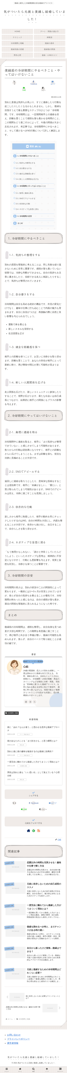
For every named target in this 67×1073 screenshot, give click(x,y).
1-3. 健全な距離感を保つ (26, 175)
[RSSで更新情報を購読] (34, 706)
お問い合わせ (14, 1041)
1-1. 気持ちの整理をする (26, 164)
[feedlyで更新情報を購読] (30, 706)
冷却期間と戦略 (11, 718)
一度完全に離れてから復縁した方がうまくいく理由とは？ (33, 767)
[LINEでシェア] (24, 88)
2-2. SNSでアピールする (26, 201)
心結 (25, 671)
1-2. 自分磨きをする (24, 169)
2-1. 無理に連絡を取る (25, 196)
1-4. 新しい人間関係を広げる (28, 181)
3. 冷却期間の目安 (25, 220)
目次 (32, 146)
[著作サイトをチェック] (26, 706)
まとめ (21, 228)
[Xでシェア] (14, 82)
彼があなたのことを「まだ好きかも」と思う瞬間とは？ (32, 746)
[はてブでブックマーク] (52, 82)
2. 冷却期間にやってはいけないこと (33, 188)
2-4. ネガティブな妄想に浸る (28, 213)
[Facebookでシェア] (33, 82)
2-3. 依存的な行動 (23, 207)
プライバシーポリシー (18, 1045)
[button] (43, 88)
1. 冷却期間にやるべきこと (29, 156)
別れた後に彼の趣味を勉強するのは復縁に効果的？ (30, 756)
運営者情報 (12, 1049)
